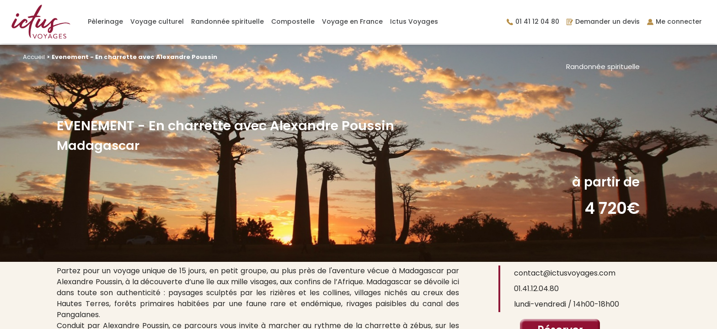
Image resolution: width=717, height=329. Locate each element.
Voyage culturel (157, 21)
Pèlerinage (105, 21)
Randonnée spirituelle (227, 21)
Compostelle (293, 21)
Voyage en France (352, 21)
